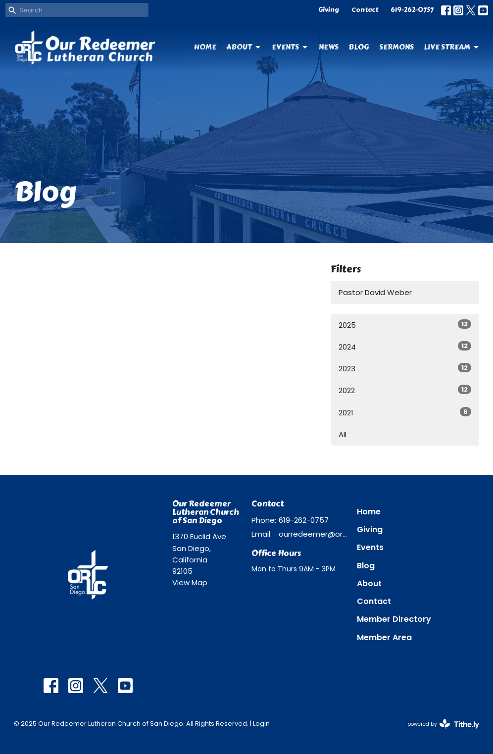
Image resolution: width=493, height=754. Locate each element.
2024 (405, 346)
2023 (405, 368)
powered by (443, 724)
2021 (405, 412)
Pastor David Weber (375, 292)
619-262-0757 (412, 10)
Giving (328, 10)
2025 (405, 324)
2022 (405, 390)
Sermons (396, 47)
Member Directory (394, 619)
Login (261, 723)
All (342, 434)
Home (205, 47)
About (244, 47)
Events (290, 47)
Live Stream (452, 47)
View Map (189, 582)
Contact (364, 10)
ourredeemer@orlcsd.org (313, 534)
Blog (358, 47)
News (329, 47)
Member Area (384, 637)
